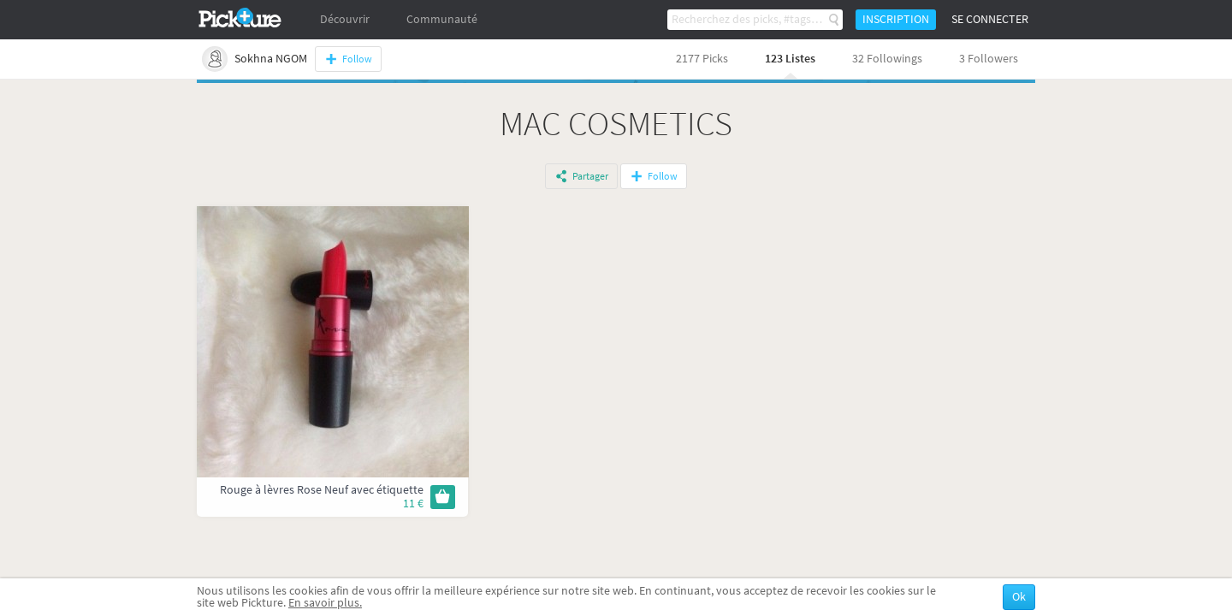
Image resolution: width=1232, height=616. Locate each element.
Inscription (895, 19)
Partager (590, 176)
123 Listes (790, 58)
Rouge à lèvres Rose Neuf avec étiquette (322, 490)
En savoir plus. (325, 603)
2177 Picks (702, 58)
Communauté (441, 19)
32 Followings (887, 58)
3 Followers (988, 58)
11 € (413, 503)
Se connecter (989, 19)
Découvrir (345, 19)
